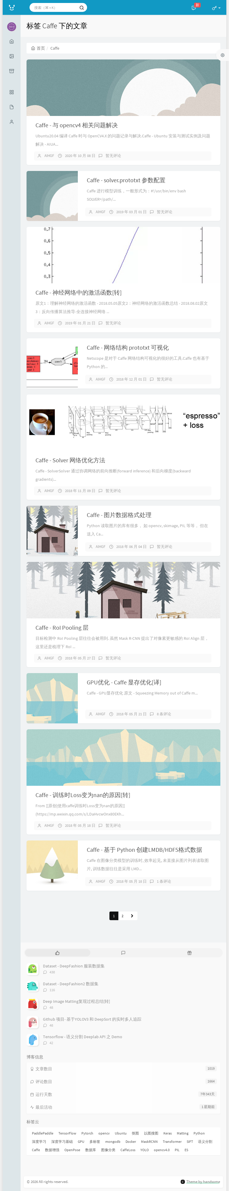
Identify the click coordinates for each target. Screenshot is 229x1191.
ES (186, 1150)
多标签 (94, 1141)
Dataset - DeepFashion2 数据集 (70, 983)
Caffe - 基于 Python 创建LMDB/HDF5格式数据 (144, 849)
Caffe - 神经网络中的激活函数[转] (78, 292)
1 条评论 (164, 881)
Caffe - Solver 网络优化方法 (70, 460)
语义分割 (205, 1141)
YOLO (144, 1150)
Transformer (172, 1141)
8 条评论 (164, 714)
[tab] (57, 952)
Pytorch (87, 1133)
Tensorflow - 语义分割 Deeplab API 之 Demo (82, 1036)
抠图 (135, 1133)
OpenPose (72, 1150)
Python (199, 1133)
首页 (38, 48)
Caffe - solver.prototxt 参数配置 (126, 180)
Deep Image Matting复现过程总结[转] (76, 1001)
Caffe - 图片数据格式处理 (119, 514)
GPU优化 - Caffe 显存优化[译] (124, 682)
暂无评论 (113, 155)
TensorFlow (67, 1133)
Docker (131, 1141)
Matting (182, 1133)
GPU (81, 1141)
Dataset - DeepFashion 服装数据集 (74, 966)
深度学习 (39, 1141)
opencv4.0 (162, 1150)
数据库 (90, 1150)
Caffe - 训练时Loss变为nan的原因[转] (82, 795)
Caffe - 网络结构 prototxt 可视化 (128, 347)
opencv (104, 1133)
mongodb (112, 1141)
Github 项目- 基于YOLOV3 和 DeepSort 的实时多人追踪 (92, 1019)
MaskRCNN (149, 1141)
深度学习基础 (62, 1141)
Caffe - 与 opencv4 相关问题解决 (76, 125)
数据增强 (52, 1150)
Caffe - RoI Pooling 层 (62, 627)
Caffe (36, 1150)
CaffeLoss (127, 1150)
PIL (177, 1150)
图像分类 (108, 1150)
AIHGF (49, 155)
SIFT (190, 1141)
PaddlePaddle (42, 1133)
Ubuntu (121, 1133)
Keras (167, 1133)
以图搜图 (151, 1133)
